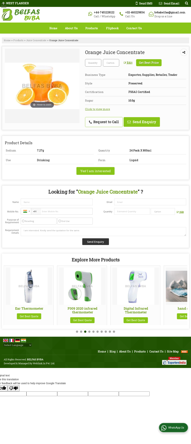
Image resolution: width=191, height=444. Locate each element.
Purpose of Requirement (12, 221)
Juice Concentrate (36, 40)
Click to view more (97, 109)
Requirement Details (12, 231)
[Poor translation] (14, 388)
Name (15, 202)
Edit (128, 62)
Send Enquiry (141, 122)
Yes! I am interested (95, 171)
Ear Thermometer (82, 308)
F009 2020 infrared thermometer (136, 310)
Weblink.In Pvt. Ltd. (44, 363)
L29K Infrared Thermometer (29, 308)
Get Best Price (149, 62)
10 (114, 332)
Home (53, 28)
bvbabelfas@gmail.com (169, 12)
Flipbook (112, 28)
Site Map (173, 351)
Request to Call (104, 122)
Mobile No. (13, 211)
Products (93, 28)
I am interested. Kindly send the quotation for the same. (103, 231)
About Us (71, 28)
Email (109, 202)
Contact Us (134, 28)
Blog (112, 351)
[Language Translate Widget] (17, 345)
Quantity (107, 211)
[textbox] (111, 63)
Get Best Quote (29, 316)
